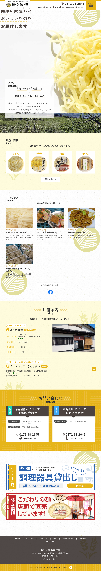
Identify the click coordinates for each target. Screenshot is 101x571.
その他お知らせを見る (49, 285)
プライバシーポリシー (50, 559)
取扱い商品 (30, 538)
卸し (63, 7)
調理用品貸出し (68, 538)
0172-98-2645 (74, 3)
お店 (56, 7)
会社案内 (71, 7)
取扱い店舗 (44, 538)
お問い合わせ (50, 541)
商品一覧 (48, 7)
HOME (40, 7)
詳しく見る (49, 179)
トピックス (81, 7)
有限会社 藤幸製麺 (43, 567)
